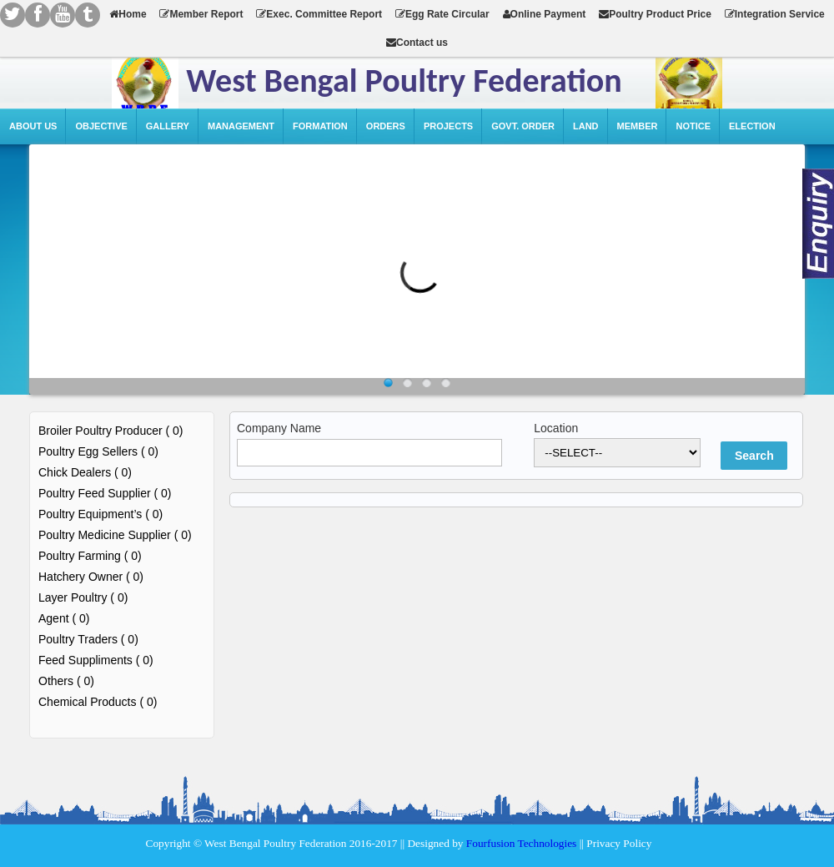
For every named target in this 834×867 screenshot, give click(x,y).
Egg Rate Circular (442, 14)
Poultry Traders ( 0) (88, 639)
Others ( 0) (66, 681)
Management (241, 126)
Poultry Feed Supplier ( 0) (105, 493)
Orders (385, 126)
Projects (448, 126)
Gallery (167, 126)
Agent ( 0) (63, 618)
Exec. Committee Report (319, 14)
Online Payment (544, 14)
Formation (320, 126)
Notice (693, 126)
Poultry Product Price (655, 14)
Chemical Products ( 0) (97, 701)
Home (127, 14)
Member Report (201, 14)
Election (752, 126)
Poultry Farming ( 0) (90, 555)
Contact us (417, 42)
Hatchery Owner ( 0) (90, 576)
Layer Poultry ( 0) (83, 597)
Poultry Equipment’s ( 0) (100, 514)
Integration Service (775, 14)
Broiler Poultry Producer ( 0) (110, 430)
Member (637, 126)
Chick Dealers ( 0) (85, 472)
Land (586, 126)
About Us (33, 126)
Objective (101, 126)
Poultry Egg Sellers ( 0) (98, 451)
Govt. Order (523, 126)
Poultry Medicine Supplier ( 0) (115, 535)
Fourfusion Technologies (521, 843)
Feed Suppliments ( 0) (95, 660)
